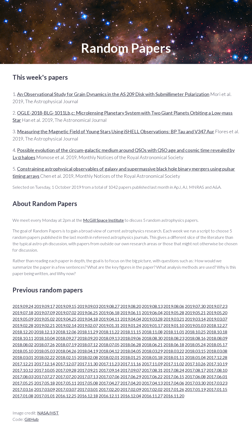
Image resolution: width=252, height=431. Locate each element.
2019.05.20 (216, 312)
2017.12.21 (23, 363)
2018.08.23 (173, 338)
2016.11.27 (152, 395)
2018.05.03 (44, 350)
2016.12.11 (109, 395)
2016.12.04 (130, 395)
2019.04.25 (66, 318)
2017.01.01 (44, 395)
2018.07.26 (44, 344)
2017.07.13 (87, 376)
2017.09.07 (130, 370)
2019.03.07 (216, 318)
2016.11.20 (173, 395)
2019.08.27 (109, 306)
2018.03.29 (152, 350)
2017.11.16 (130, 363)
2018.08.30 (152, 338)
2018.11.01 (173, 331)
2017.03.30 (195, 382)
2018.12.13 (44, 331)
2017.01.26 (173, 389)
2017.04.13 (152, 382)
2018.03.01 (23, 357)
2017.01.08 (23, 395)
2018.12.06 (66, 331)
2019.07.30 (195, 306)
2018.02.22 (44, 357)
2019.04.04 (130, 318)
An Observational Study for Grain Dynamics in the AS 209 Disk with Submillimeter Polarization (113, 94)
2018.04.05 (130, 350)
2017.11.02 (173, 363)
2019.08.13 (152, 306)
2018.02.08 (87, 357)
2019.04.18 (87, 318)
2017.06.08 (195, 376)
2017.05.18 (44, 382)
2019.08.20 (130, 306)
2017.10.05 (44, 370)
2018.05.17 (216, 344)
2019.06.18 (109, 312)
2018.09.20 (87, 338)
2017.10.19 (216, 363)
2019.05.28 (173, 312)
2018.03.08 (216, 350)
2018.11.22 (109, 331)
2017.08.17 (195, 370)
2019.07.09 (44, 312)
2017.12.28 (216, 357)
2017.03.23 (216, 382)
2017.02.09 (130, 389)
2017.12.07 (66, 363)
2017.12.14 (44, 363)
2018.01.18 (152, 357)
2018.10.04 (44, 338)
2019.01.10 (173, 325)
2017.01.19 (195, 389)
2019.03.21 (173, 318)
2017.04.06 (173, 382)
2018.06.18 (173, 344)
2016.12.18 (87, 395)
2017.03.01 (87, 389)
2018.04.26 (66, 350)
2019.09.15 (66, 306)
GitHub (31, 419)
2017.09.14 (109, 370)
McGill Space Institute (103, 220)
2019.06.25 (87, 312)
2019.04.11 (109, 318)
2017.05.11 (66, 382)
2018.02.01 (109, 357)
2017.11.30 (87, 363)
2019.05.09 (23, 318)
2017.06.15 (173, 376)
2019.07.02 (66, 312)
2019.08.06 (173, 306)
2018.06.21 (152, 344)
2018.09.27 (66, 338)
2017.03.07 (66, 389)
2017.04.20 (130, 382)
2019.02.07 (87, 325)
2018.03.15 (195, 350)
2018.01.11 (173, 357)
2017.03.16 (23, 389)
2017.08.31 (152, 370)
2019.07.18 (23, 312)
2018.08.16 (195, 338)
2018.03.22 (173, 350)
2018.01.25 (130, 357)
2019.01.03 (195, 325)
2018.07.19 (66, 344)
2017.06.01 (216, 376)
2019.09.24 (23, 306)
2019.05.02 (44, 318)
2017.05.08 (87, 382)
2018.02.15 (66, 357)
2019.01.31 (109, 325)
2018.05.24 (195, 344)
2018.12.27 (216, 325)
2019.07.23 (216, 306)
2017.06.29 (130, 376)
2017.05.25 (23, 382)
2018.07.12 (87, 344)
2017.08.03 (23, 376)
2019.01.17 (152, 325)
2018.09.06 (130, 338)
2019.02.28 (23, 325)
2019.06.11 (130, 312)
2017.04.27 (109, 382)
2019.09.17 (44, 306)
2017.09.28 (66, 370)
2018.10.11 (23, 338)
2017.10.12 (23, 370)
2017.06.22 (152, 376)
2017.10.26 (195, 363)
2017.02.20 (109, 389)
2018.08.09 (216, 338)
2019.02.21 (44, 325)
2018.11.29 (87, 331)
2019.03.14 (195, 318)
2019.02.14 (66, 325)
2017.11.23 (109, 363)
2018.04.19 (87, 350)
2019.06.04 (152, 312)
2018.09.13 (109, 338)
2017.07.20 (66, 376)
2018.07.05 (109, 344)
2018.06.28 (130, 344)
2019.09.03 (87, 306)
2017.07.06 (109, 376)
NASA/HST (48, 412)
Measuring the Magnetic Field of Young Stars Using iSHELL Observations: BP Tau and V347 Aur (115, 131)
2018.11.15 (130, 331)
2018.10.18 (216, 331)
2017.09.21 (87, 370)
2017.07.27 (44, 376)
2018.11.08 (152, 331)
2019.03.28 (152, 318)
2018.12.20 (23, 331)
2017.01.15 (216, 389)
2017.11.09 (152, 363)
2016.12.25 (66, 395)
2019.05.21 (195, 312)
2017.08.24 (173, 370)
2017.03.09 (44, 389)
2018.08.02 (23, 344)
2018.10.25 (195, 331)
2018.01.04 (195, 357)
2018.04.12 (109, 350)
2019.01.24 (130, 325)
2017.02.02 (152, 389)
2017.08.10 (216, 370)
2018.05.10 (23, 350)
